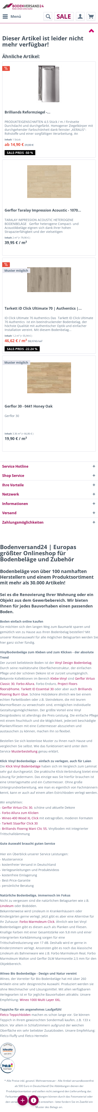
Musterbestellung (24, 751)
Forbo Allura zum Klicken (20, 813)
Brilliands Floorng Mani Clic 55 (24, 828)
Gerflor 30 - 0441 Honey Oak (29, 406)
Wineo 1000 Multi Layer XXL (40, 1000)
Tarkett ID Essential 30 (37, 689)
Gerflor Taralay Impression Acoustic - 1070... (43, 210)
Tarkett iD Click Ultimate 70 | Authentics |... (43, 308)
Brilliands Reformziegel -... (27, 112)
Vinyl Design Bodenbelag (73, 663)
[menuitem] (11, 16)
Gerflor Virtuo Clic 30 (17, 807)
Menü (12, 16)
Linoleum (7, 906)
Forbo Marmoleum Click (37, 922)
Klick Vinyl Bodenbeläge (23, 766)
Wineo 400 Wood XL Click (20, 818)
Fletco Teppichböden (15, 1015)
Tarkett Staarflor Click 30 (20, 823)
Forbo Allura (25, 684)
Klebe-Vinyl (58, 678)
